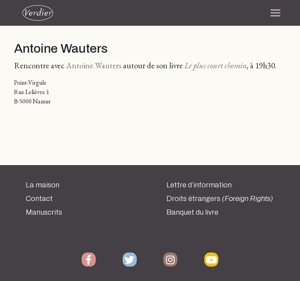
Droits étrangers (219, 199)
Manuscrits (44, 212)
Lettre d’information (199, 185)
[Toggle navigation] (275, 12)
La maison (42, 185)
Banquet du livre (192, 212)
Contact (39, 199)
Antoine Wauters (93, 65)
